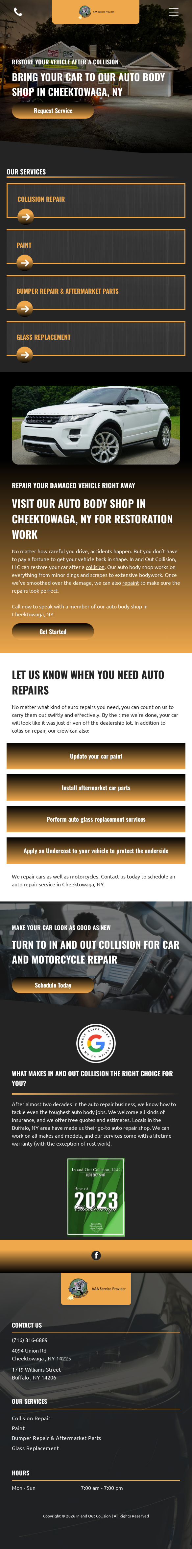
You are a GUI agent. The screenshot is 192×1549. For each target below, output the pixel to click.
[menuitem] (96, 1418)
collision (95, 566)
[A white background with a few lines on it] (18, 15)
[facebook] (96, 1256)
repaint (130, 582)
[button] (174, 12)
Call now (22, 606)
